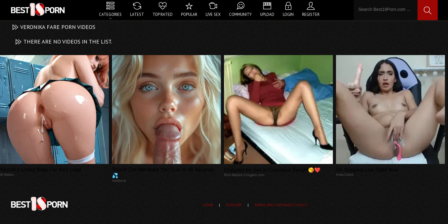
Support (234, 205)
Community (240, 14)
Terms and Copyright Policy (280, 205)
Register (311, 14)
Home (208, 205)
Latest (137, 14)
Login (288, 14)
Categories (110, 14)
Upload (267, 14)
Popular (189, 14)
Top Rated (162, 14)
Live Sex (213, 14)
